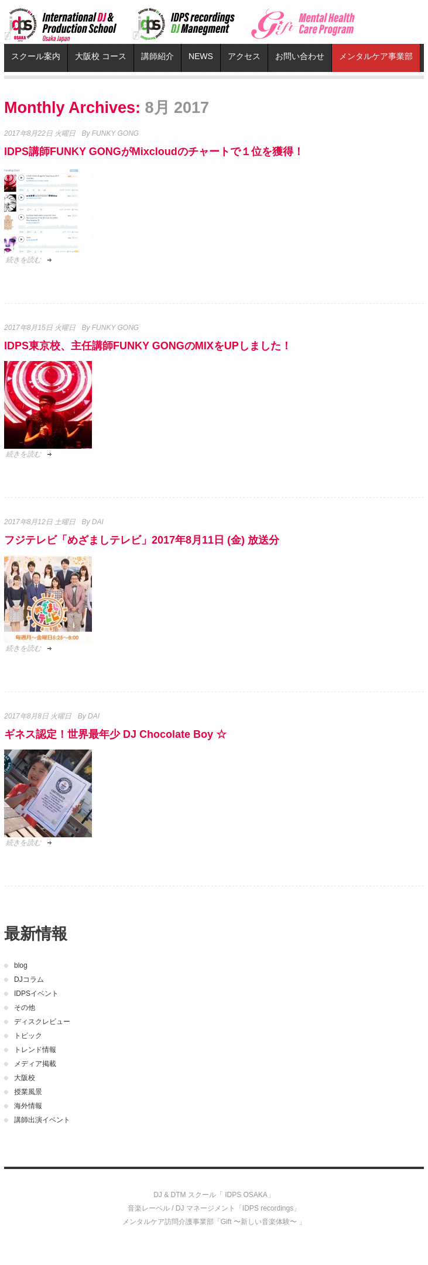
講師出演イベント (42, 1120)
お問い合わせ (299, 56)
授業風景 (28, 1092)
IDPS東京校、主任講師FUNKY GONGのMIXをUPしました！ (148, 346)
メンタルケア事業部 (376, 56)
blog (21, 965)
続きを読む (23, 260)
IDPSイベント (36, 993)
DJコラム (29, 979)
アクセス (244, 56)
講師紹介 (157, 56)
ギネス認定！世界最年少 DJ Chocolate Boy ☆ (115, 734)
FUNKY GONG (115, 133)
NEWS (201, 56)
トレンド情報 (35, 1050)
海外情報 (28, 1106)
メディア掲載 (35, 1064)
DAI (98, 522)
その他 (24, 1007)
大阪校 (24, 1078)
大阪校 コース (100, 56)
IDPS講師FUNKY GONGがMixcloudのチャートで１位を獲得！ (154, 151)
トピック (28, 1036)
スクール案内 (35, 56)
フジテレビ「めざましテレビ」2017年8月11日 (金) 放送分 (141, 540)
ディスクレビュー (42, 1022)
